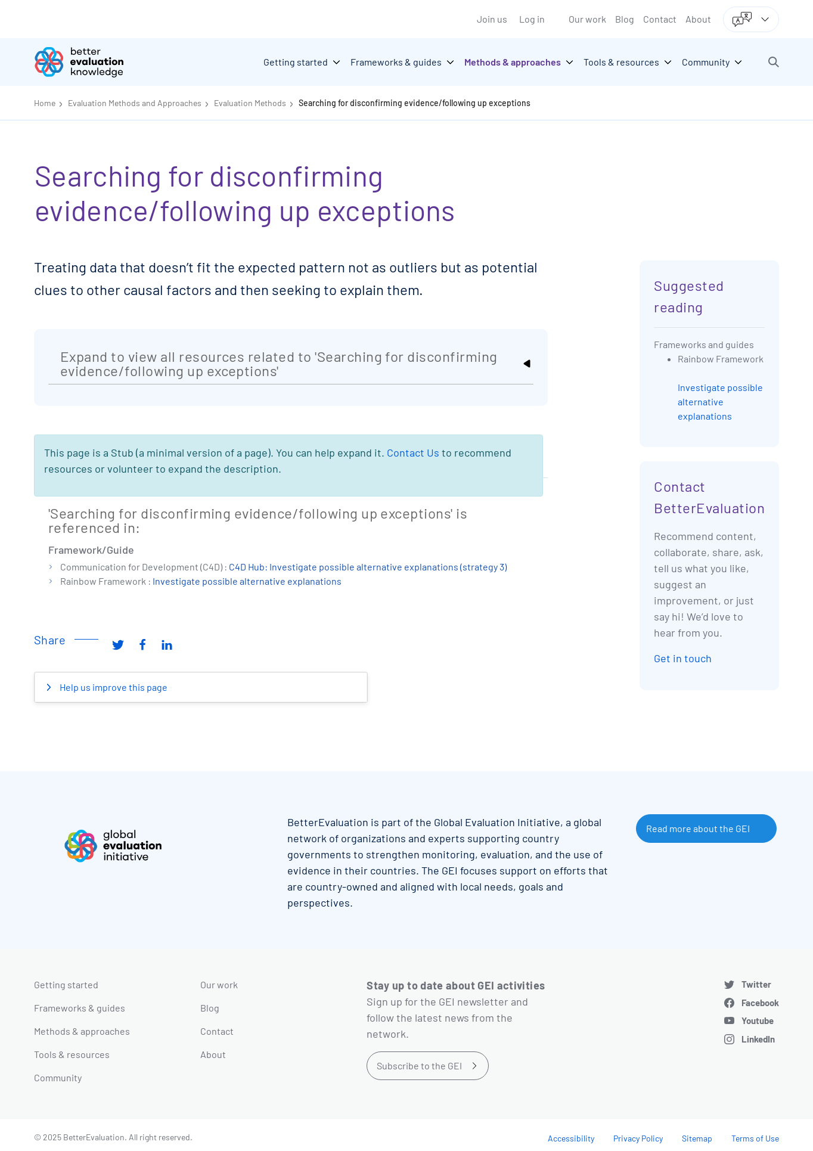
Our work (587, 18)
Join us (492, 18)
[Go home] (87, 62)
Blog (624, 18)
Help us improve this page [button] (112, 687)
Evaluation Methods (250, 103)
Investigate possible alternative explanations (247, 581)
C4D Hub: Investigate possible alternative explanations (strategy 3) (368, 566)
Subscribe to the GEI (419, 1065)
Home (44, 103)
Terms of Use (755, 1138)
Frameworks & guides (79, 1007)
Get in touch (683, 658)
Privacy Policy (638, 1138)
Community (58, 1077)
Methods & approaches (82, 1031)
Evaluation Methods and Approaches (134, 103)
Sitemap (697, 1138)
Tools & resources (72, 1054)
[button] (773, 62)
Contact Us (413, 452)
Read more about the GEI (698, 828)
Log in (532, 18)
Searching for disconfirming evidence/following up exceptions (414, 103)
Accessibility (571, 1138)
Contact (660, 18)
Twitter (756, 984)
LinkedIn (758, 1039)
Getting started (66, 984)
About (698, 18)
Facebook (760, 1002)
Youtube (757, 1020)
